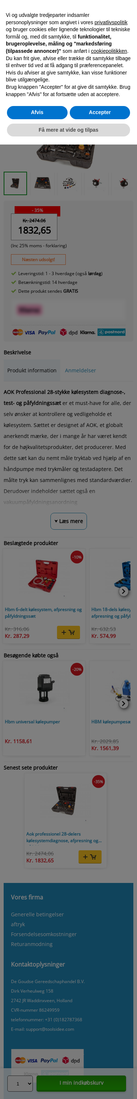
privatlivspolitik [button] (111, 22)
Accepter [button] (100, 112)
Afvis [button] (37, 112)
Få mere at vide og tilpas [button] (68, 130)
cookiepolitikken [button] (109, 51)
